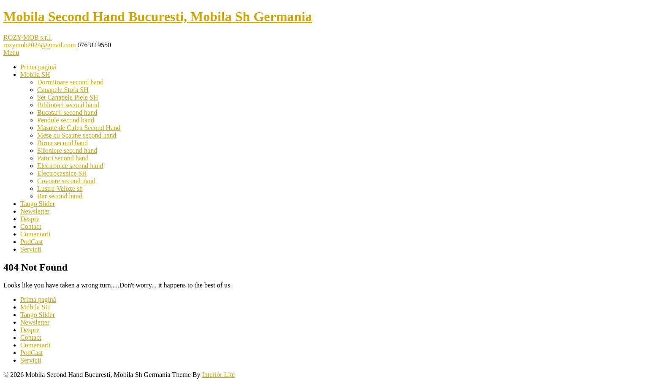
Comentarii (35, 234)
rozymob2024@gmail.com (39, 45)
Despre (29, 218)
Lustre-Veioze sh (60, 188)
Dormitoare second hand (70, 82)
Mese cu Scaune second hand (77, 135)
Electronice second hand (70, 165)
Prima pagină (38, 66)
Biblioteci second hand (68, 104)
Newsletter (34, 211)
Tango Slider (37, 203)
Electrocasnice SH (62, 173)
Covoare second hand (66, 180)
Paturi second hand (63, 158)
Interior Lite (218, 374)
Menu (11, 52)
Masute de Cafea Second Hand (78, 127)
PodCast (31, 241)
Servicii (30, 249)
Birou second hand (62, 142)
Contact (30, 226)
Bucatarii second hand (67, 112)
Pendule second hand (65, 120)
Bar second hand (59, 196)
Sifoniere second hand (67, 150)
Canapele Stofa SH (63, 89)
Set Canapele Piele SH (67, 97)
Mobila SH (35, 74)
